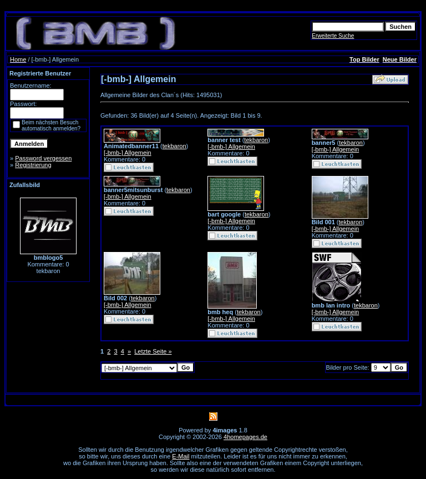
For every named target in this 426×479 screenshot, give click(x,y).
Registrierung (33, 165)
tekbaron (174, 146)
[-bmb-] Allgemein (127, 152)
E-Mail (180, 456)
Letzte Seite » (152, 351)
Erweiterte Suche (333, 36)
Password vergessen (43, 158)
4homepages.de (245, 436)
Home (18, 59)
